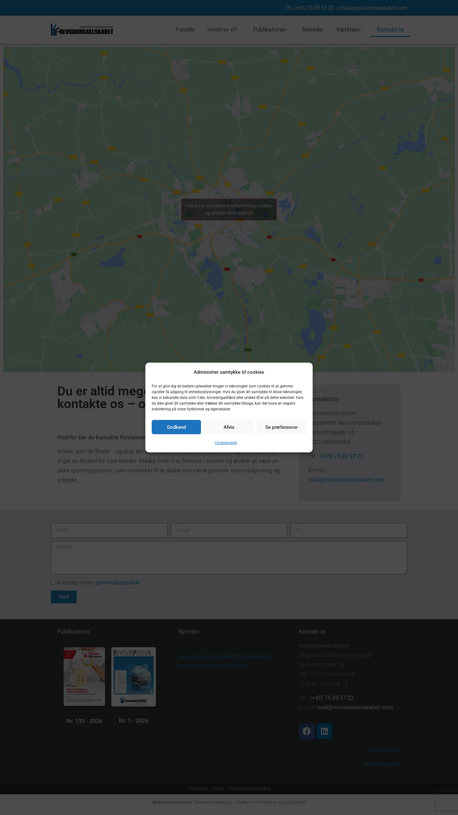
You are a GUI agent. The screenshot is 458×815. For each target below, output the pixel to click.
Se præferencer (281, 427)
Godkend (176, 427)
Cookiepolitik (226, 443)
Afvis (229, 427)
